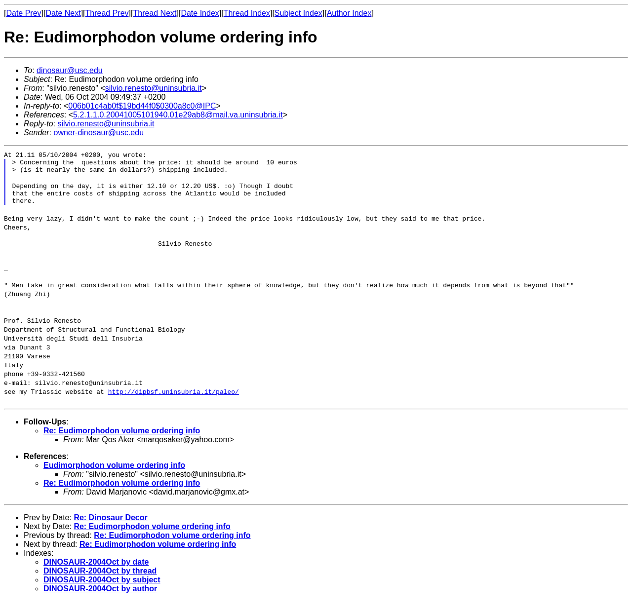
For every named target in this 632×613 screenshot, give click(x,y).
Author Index (349, 13)
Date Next (62, 13)
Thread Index (247, 13)
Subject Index (298, 13)
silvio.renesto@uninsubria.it (153, 88)
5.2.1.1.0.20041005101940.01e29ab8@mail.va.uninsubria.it (178, 115)
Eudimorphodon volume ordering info (114, 477)
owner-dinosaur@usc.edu (98, 132)
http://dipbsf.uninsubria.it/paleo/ (173, 403)
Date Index (200, 13)
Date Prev (23, 13)
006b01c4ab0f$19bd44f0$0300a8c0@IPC (142, 106)
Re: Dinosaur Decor (110, 529)
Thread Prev (107, 13)
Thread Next (154, 13)
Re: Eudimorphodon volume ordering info (121, 442)
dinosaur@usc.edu (70, 70)
